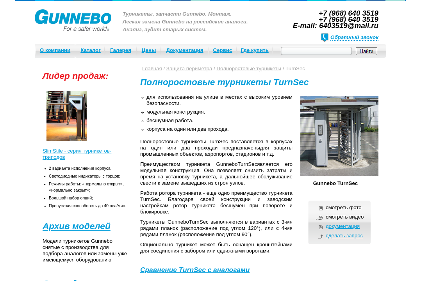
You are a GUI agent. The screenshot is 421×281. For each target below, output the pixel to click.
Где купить (255, 50)
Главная (152, 68)
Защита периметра (189, 68)
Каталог (90, 50)
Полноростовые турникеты (248, 68)
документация (343, 226)
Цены (149, 50)
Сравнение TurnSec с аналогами (195, 270)
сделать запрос (344, 235)
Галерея (120, 50)
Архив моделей (77, 226)
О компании (55, 50)
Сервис (222, 50)
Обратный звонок (354, 37)
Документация (184, 50)
